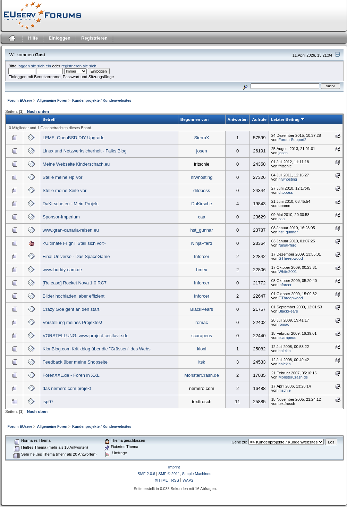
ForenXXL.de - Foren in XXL (71, 375)
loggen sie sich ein (34, 66)
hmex (201, 269)
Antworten (238, 119)
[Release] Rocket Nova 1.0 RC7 (75, 282)
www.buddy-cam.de (62, 269)
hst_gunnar (202, 230)
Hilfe (33, 38)
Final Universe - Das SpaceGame (76, 256)
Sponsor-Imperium (61, 216)
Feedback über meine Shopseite (75, 362)
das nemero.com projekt (67, 388)
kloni (201, 348)
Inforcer (201, 256)
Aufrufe (259, 119)
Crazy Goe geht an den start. (72, 309)
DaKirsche (201, 203)
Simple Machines (196, 474)
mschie (285, 390)
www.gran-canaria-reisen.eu (71, 230)
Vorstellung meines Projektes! (72, 322)
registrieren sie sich (78, 66)
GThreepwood (291, 258)
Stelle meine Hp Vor (63, 177)
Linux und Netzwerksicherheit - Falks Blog (85, 150)
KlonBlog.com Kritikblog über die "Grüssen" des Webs (97, 348)
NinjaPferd (201, 243)
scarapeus (201, 335)
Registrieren (94, 38)
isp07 (48, 401)
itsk (201, 362)
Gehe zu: (239, 442)
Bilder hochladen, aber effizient (73, 296)
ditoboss (201, 190)
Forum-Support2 (292, 140)
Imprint (174, 467)
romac (201, 322)
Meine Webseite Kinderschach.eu (76, 164)
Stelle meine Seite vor (64, 190)
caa (201, 216)
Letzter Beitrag (288, 119)
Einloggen (59, 38)
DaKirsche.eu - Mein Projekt (71, 203)
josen (201, 150)
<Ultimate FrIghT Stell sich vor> (74, 243)
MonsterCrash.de (201, 375)
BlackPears (201, 309)
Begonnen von (194, 119)
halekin (285, 351)
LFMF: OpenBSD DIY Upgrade (73, 137)
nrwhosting (202, 177)
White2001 (288, 271)
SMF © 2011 (169, 474)
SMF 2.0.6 (146, 474)
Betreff (49, 119)
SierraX (201, 137)
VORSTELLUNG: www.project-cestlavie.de (85, 335)
